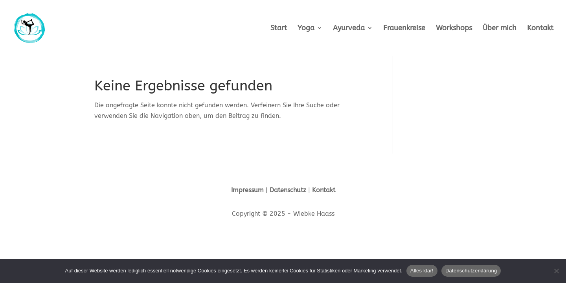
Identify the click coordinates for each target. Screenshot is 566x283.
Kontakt (540, 28)
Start (278, 28)
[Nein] (556, 271)
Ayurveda (349, 28)
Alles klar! (422, 271)
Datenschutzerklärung (471, 271)
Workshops (454, 28)
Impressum (247, 190)
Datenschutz (288, 190)
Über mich (499, 28)
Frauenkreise (404, 28)
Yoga (306, 28)
